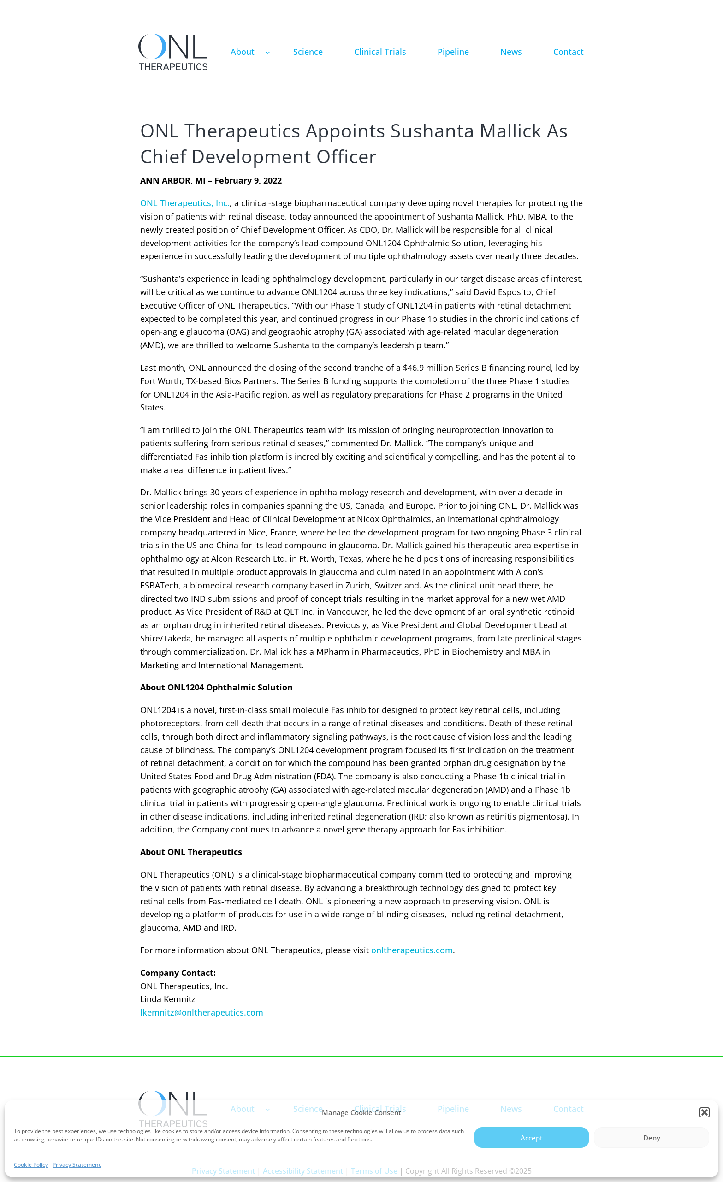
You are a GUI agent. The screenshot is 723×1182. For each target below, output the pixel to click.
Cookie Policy (31, 1165)
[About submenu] (267, 51)
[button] (704, 1112)
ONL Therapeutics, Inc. (185, 202)
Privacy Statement (77, 1165)
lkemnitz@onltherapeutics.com (201, 1012)
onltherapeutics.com (412, 950)
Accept (532, 1137)
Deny (651, 1137)
